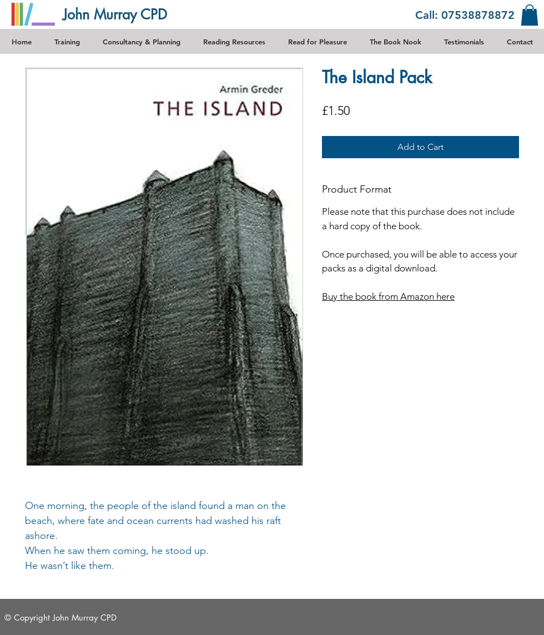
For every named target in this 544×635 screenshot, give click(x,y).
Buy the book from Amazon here (388, 296)
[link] (529, 15)
